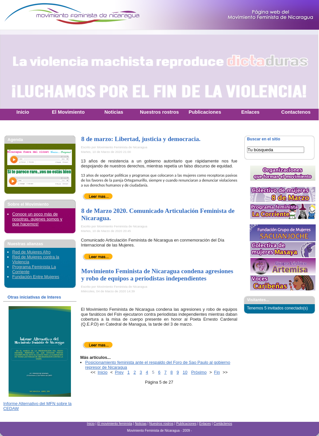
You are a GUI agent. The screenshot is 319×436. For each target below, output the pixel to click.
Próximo (199, 372)
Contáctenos (222, 423)
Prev (119, 372)
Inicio (103, 372)
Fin (217, 372)
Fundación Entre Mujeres (35, 276)
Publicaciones (186, 423)
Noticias (141, 423)
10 (185, 372)
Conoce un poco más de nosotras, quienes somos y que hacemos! (37, 219)
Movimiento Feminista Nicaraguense (41, 15)
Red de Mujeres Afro (31, 251)
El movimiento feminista (114, 423)
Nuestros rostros (161, 423)
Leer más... (98, 196)
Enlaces (205, 423)
